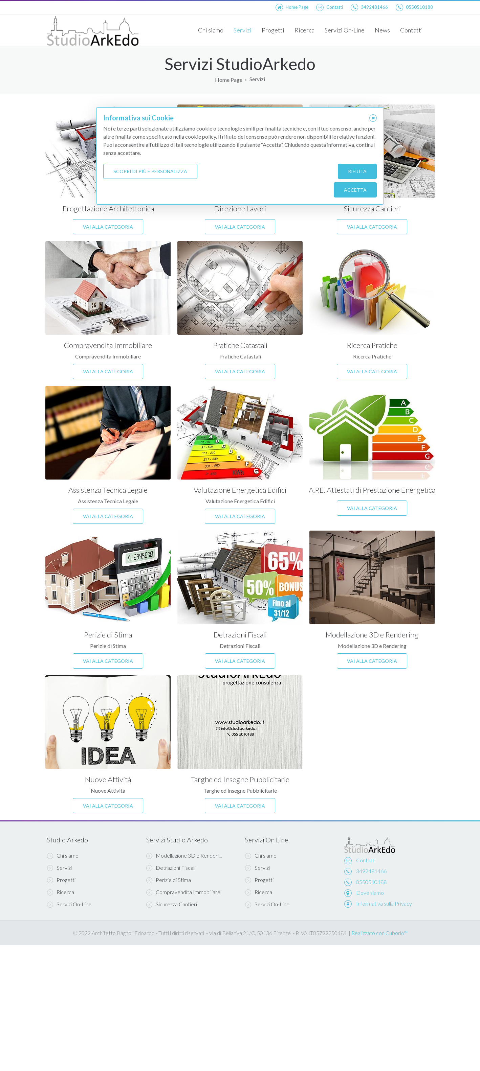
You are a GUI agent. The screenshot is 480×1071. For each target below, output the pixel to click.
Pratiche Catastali (240, 345)
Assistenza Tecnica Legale (108, 489)
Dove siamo (370, 892)
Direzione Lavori (240, 208)
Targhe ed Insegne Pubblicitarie (240, 779)
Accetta (355, 190)
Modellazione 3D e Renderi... (184, 855)
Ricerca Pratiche (372, 345)
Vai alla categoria (108, 227)
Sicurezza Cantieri (372, 208)
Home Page (228, 80)
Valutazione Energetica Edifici (240, 489)
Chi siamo (210, 30)
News (382, 30)
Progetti (273, 30)
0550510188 (371, 882)
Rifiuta (357, 171)
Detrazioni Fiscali (240, 634)
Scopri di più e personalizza (150, 171)
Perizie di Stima (108, 634)
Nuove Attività (108, 779)
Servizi (243, 30)
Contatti (411, 30)
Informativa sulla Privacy (384, 903)
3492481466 (371, 871)
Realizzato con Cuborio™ (379, 933)
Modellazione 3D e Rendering (372, 634)
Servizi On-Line (345, 30)
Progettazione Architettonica (108, 208)
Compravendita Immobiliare (108, 345)
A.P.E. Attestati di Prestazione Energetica (372, 489)
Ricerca (304, 30)
